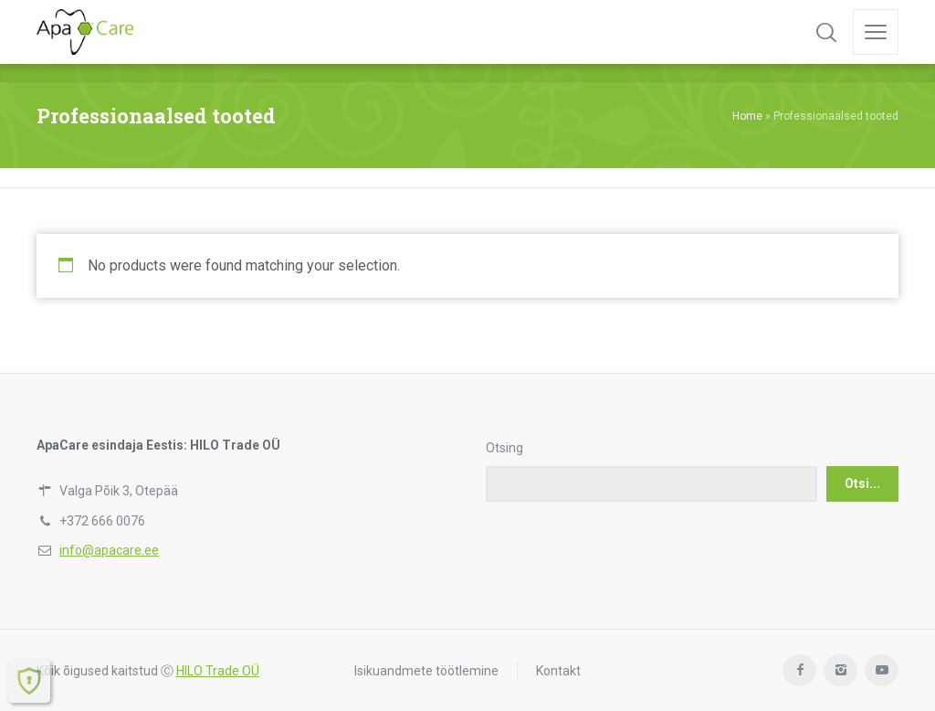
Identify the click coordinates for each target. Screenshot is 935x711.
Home (747, 116)
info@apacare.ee (109, 550)
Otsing (504, 447)
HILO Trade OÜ (217, 670)
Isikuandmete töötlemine (426, 670)
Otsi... (862, 483)
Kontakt (558, 670)
